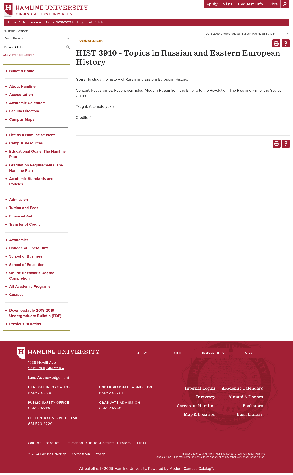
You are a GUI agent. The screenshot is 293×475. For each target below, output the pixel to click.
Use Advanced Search (18, 56)
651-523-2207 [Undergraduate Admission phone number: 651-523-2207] (111, 394)
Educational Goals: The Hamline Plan (37, 155)
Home (13, 22)
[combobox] (247, 35)
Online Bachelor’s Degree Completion (31, 276)
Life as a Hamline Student (32, 136)
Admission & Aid (135, 14)
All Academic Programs (29, 288)
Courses (16, 296)
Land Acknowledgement (48, 379)
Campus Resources (26, 144)
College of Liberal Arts (29, 249)
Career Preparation (235, 14)
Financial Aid (20, 217)
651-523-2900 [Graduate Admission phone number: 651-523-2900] (111, 409)
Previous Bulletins (25, 325)
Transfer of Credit (24, 225)
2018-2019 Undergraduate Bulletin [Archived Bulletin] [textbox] (241, 35)
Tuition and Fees (23, 209)
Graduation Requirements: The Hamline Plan (36, 169)
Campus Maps (21, 120)
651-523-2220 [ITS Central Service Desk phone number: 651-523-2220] (40, 425)
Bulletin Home (21, 72)
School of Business (26, 258)
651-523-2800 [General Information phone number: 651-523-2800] (40, 394)
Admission (18, 201)
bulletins (92, 470)
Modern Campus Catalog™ (191, 470)
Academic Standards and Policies (31, 182)
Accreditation (21, 96)
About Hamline (274, 14)
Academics (166, 14)
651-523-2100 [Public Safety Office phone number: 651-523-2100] (39, 409)
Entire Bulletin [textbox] (14, 40)
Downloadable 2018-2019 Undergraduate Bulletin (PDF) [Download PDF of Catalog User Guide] (35, 314)
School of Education (26, 266)
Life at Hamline (196, 14)
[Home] (46, 10)
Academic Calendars (27, 104)
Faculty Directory (24, 112)
